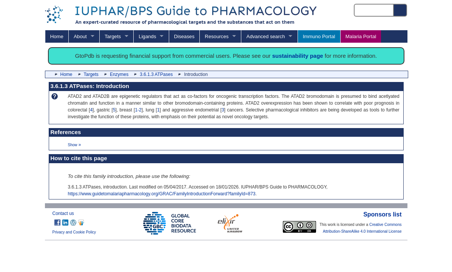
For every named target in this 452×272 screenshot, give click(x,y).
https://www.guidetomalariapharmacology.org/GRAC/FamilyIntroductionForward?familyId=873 (162, 193)
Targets (113, 36)
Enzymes (119, 74)
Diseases (184, 36)
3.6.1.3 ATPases (156, 74)
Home (56, 36)
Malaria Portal (361, 36)
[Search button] (400, 10)
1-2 (138, 110)
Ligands (147, 36)
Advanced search (266, 36)
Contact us (63, 213)
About (80, 36)
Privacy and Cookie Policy (74, 232)
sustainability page (297, 56)
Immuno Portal (319, 36)
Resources (216, 36)
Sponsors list (382, 214)
